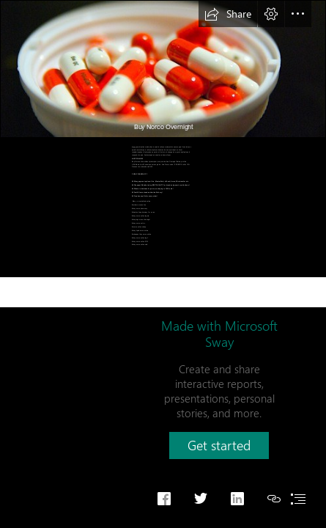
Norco (134, 147)
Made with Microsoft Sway (219, 334)
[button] (228, 14)
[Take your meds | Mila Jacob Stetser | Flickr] (163, 69)
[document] (163, 264)
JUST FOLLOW (137, 158)
